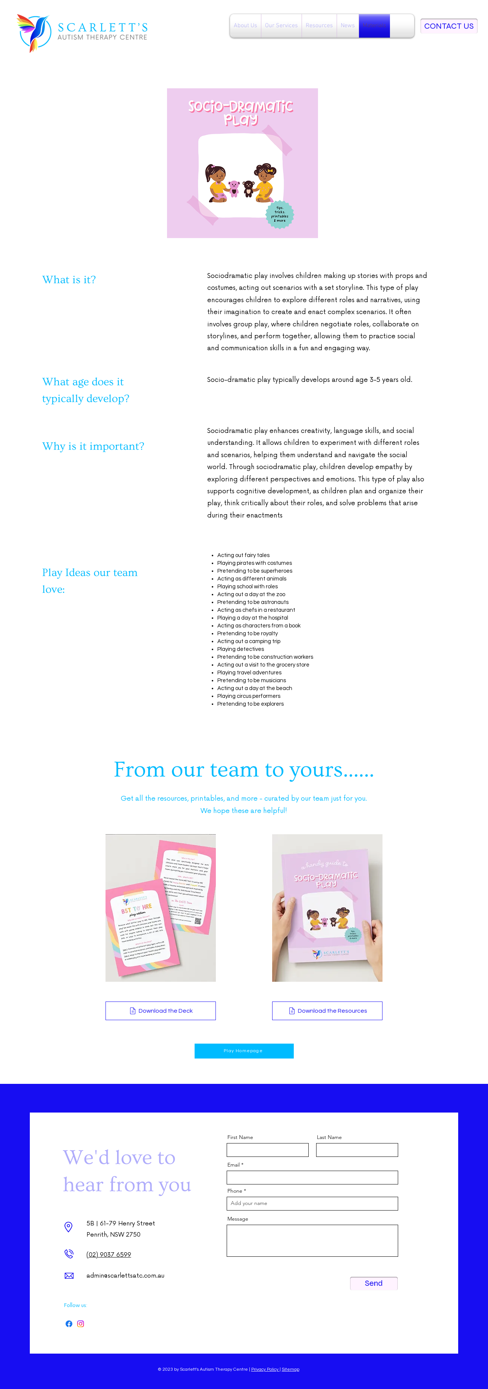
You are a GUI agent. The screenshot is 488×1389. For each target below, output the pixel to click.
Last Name (329, 1137)
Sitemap (290, 1369)
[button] (245, 26)
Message (237, 1218)
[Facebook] (68, 1323)
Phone (234, 1190)
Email (233, 1164)
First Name (240, 1137)
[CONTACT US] (449, 26)
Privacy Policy (265, 1369)
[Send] (374, 1283)
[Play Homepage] (244, 1051)
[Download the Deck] (161, 1011)
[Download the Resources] (327, 1011)
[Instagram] (80, 1323)
